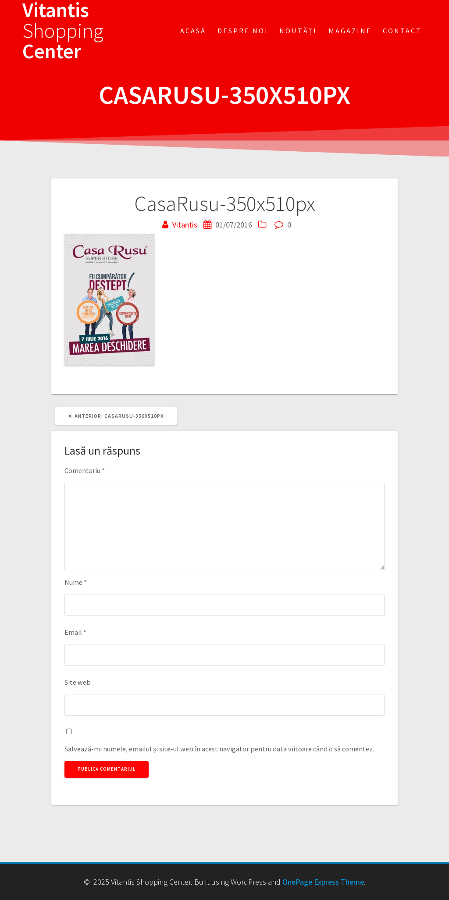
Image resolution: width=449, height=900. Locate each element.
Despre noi (242, 30)
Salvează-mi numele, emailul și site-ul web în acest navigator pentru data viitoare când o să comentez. (219, 748)
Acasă (193, 30)
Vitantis (184, 225)
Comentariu (84, 470)
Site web (77, 682)
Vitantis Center (62, 30)
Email (75, 632)
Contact (402, 30)
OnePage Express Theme (323, 882)
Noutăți (298, 30)
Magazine (350, 30)
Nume (75, 582)
